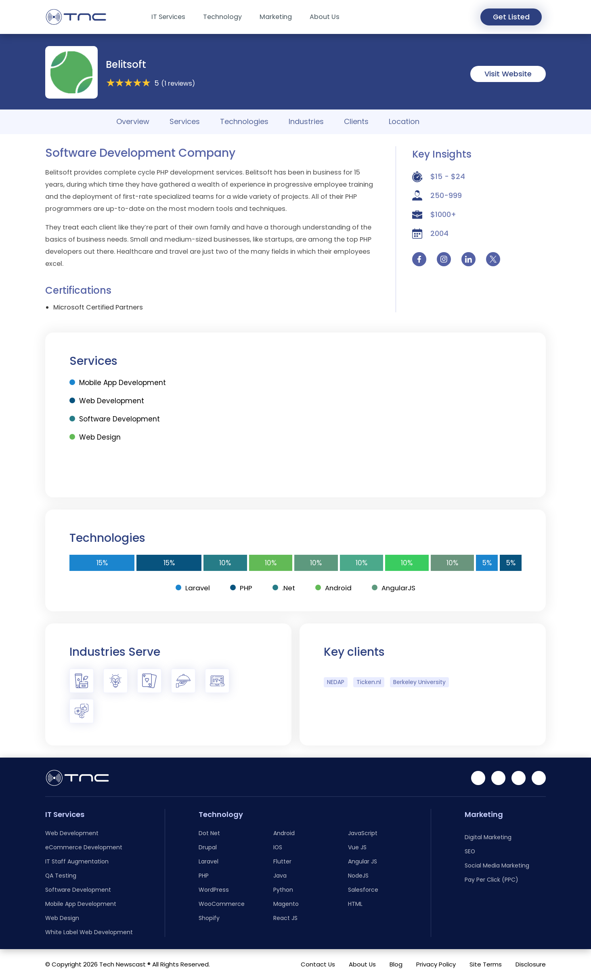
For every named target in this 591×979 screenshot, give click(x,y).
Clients (356, 121)
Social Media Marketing (497, 865)
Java (280, 876)
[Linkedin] (478, 778)
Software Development (114, 419)
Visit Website (508, 74)
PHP (241, 588)
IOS (277, 847)
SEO (470, 851)
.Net (283, 588)
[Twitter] (539, 778)
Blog (396, 964)
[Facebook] (498, 778)
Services (185, 121)
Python (283, 890)
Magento (286, 904)
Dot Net (209, 833)
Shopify (209, 918)
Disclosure (531, 964)
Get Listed (510, 17)
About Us (325, 16)
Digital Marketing (488, 837)
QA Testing (60, 876)
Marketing (276, 16)
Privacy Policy (436, 964)
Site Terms (485, 964)
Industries (306, 121)
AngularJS (394, 588)
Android (333, 588)
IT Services (168, 16)
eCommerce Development (83, 847)
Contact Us (318, 964)
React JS (285, 918)
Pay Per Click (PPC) (491, 880)
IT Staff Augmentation (77, 861)
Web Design (95, 437)
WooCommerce (222, 904)
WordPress (214, 890)
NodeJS (358, 876)
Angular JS (362, 861)
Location (404, 121)
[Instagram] (518, 778)
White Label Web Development (89, 932)
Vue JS (357, 847)
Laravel (192, 588)
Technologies (244, 121)
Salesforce (363, 890)
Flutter (282, 861)
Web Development (106, 401)
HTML (355, 904)
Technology (222, 16)
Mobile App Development (117, 382)
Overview (132, 121)
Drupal (208, 847)
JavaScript (362, 833)
